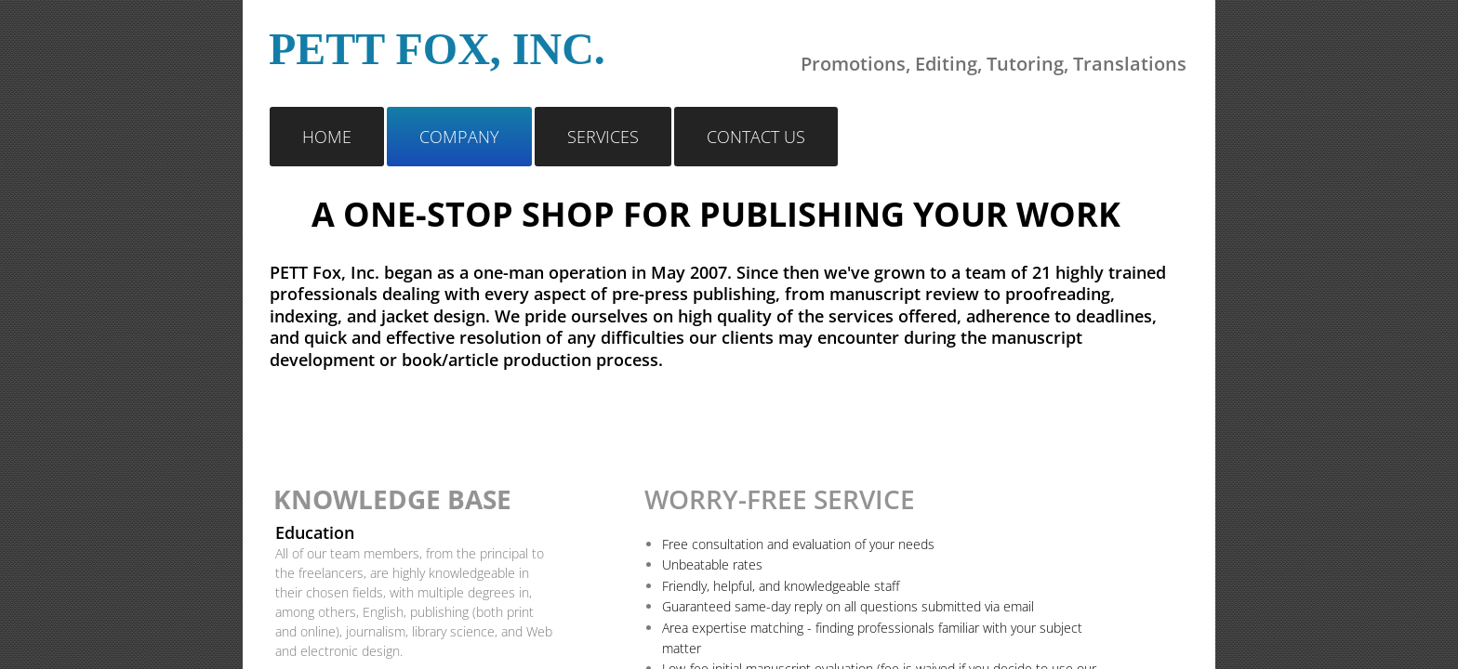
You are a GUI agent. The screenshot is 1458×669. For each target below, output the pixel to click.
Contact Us (756, 136)
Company (459, 136)
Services (603, 136)
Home (326, 136)
